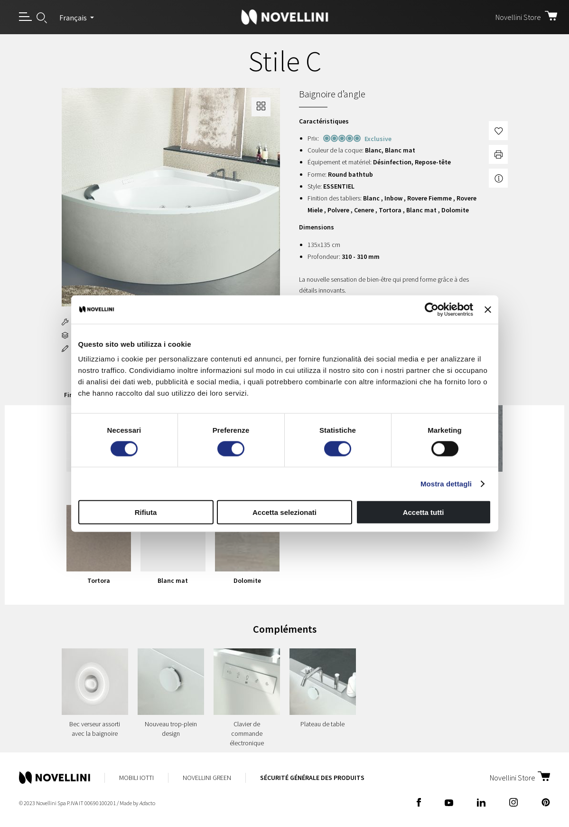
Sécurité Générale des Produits (312, 777)
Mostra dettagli (446, 483)
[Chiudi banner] (488, 309)
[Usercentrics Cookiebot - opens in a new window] (431, 309)
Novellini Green (207, 777)
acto (147, 803)
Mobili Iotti (136, 777)
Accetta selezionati (284, 512)
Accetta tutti (423, 512)
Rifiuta (146, 512)
